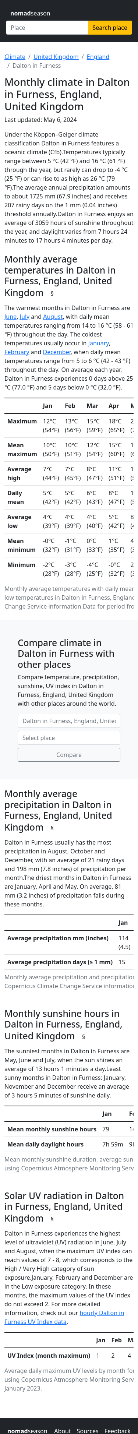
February (16, 352)
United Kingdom (56, 57)
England (98, 57)
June (10, 317)
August (53, 317)
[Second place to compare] (69, 738)
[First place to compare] (69, 721)
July (25, 317)
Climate (14, 57)
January (98, 343)
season (30, 13)
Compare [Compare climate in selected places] (69, 755)
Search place (110, 28)
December (56, 352)
